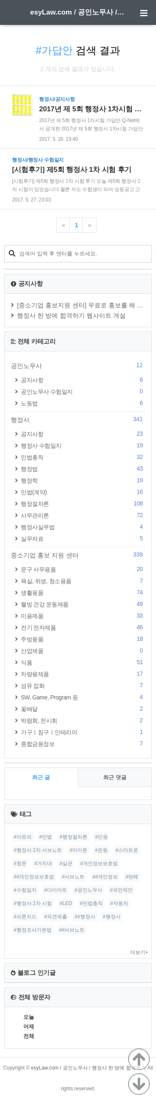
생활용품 (83, 592)
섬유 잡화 (83, 685)
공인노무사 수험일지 (83, 391)
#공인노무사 (88, 890)
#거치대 (43, 863)
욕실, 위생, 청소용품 (83, 580)
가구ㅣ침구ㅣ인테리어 (83, 732)
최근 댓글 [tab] (114, 777)
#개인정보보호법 (99, 863)
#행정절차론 (73, 837)
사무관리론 (83, 515)
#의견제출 (55, 917)
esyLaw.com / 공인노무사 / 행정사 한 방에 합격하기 (78, 12)
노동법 (83, 403)
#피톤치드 (25, 917)
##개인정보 (105, 877)
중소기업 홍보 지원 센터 (78, 555)
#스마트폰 (127, 850)
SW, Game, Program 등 (83, 697)
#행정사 (112, 917)
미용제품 (83, 615)
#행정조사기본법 (33, 930)
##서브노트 (71, 930)
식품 (83, 662)
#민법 (45, 837)
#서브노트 (73, 877)
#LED (65, 903)
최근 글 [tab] (41, 777)
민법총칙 (83, 457)
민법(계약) (83, 492)
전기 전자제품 (83, 627)
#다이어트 (55, 890)
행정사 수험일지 (83, 445)
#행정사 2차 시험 (33, 903)
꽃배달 (83, 708)
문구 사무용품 (83, 569)
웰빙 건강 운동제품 (83, 604)
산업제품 (83, 650)
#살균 (65, 863)
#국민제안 (121, 890)
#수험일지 (25, 890)
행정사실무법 (83, 526)
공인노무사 (78, 365)
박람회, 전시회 (83, 720)
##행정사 (84, 917)
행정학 (83, 480)
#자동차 (119, 903)
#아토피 (23, 837)
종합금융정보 (83, 743)
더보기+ (139, 952)
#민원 (101, 837)
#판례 (132, 877)
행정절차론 (83, 503)
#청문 (20, 863)
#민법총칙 (91, 903)
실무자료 (83, 538)
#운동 (101, 850)
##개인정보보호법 (34, 877)
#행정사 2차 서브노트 (38, 850)
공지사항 (83, 379)
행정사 (78, 419)
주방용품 (83, 639)
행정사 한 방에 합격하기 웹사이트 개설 (71, 315)
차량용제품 (83, 673)
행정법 (83, 468)
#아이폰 (78, 850)
